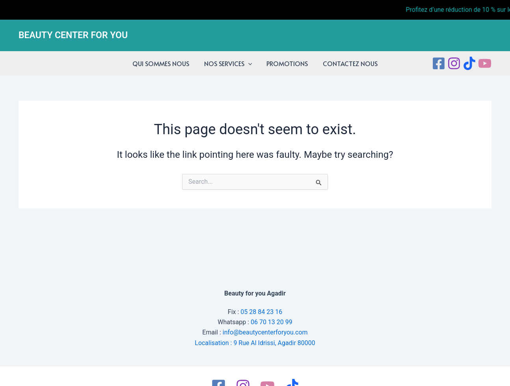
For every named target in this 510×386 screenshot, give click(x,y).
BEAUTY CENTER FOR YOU (73, 35)
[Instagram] (454, 63)
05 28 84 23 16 (261, 311)
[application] (249, 63)
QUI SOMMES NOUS (164, 63)
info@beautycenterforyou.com (265, 332)
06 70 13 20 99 (271, 322)
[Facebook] (438, 63)
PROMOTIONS (286, 63)
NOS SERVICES (229, 63)
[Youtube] (484, 63)
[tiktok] (469, 63)
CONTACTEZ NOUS (347, 63)
